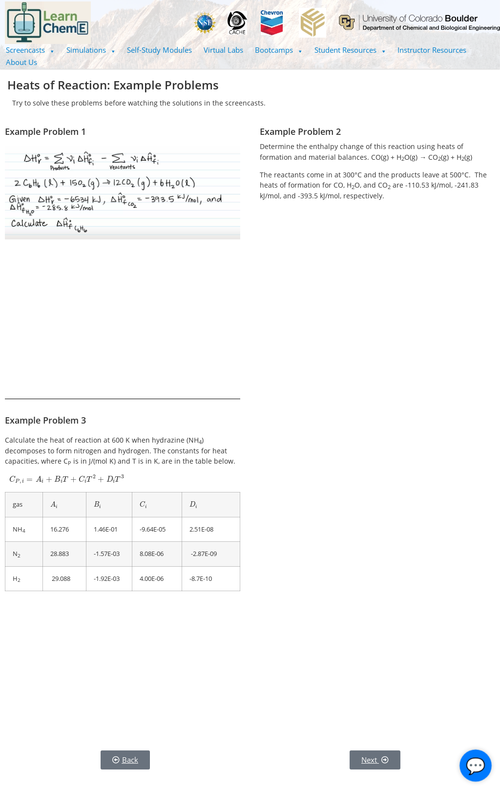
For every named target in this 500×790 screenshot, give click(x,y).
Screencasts (30, 50)
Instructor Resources (431, 50)
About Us (21, 62)
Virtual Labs (223, 50)
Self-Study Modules (159, 50)
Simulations (91, 50)
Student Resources (350, 50)
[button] (30, 50)
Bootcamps (279, 50)
